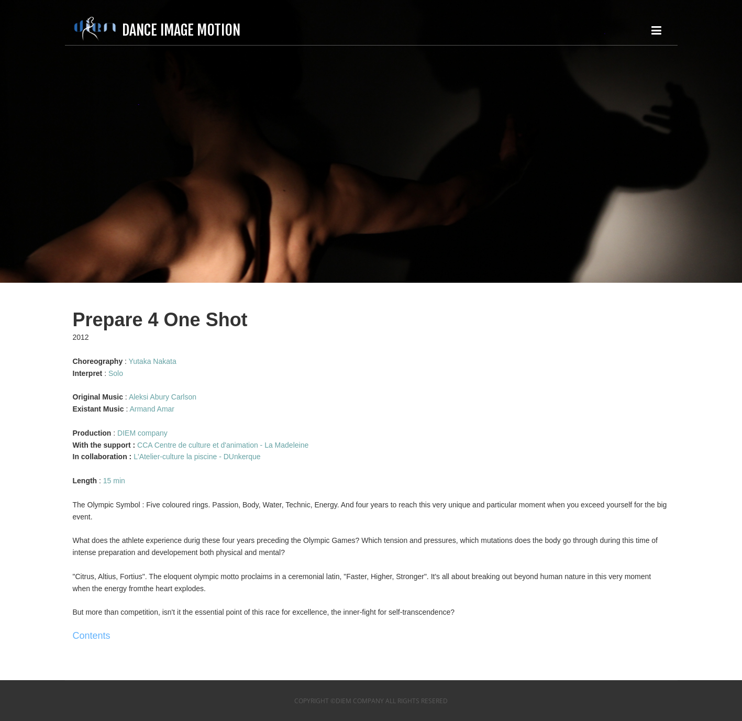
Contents (91, 635)
